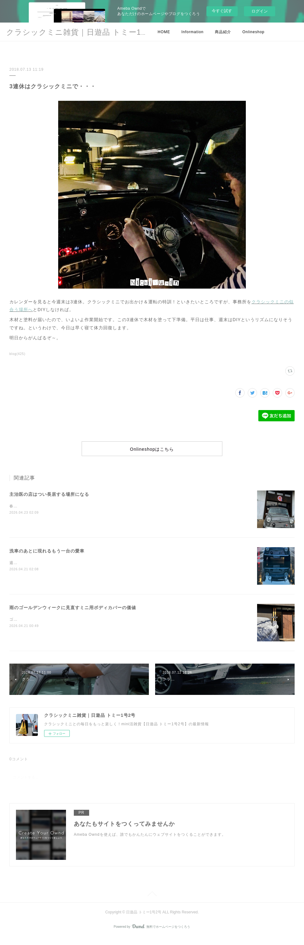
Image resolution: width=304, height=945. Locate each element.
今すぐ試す (222, 10)
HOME (164, 32)
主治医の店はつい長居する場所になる (49, 501)
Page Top (152, 902)
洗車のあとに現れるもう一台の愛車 (46, 558)
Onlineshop (253, 32)
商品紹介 (223, 32)
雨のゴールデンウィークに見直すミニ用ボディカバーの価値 (72, 615)
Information (192, 32)
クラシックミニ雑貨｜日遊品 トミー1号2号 (83, 32)
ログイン (259, 11)
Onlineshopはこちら (152, 453)
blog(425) (17, 354)
